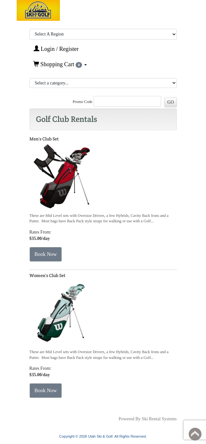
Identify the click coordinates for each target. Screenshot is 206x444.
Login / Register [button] (56, 48)
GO (170, 102)
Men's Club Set (44, 139)
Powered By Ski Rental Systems (148, 418)
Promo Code (83, 101)
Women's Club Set (47, 275)
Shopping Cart (60, 64)
